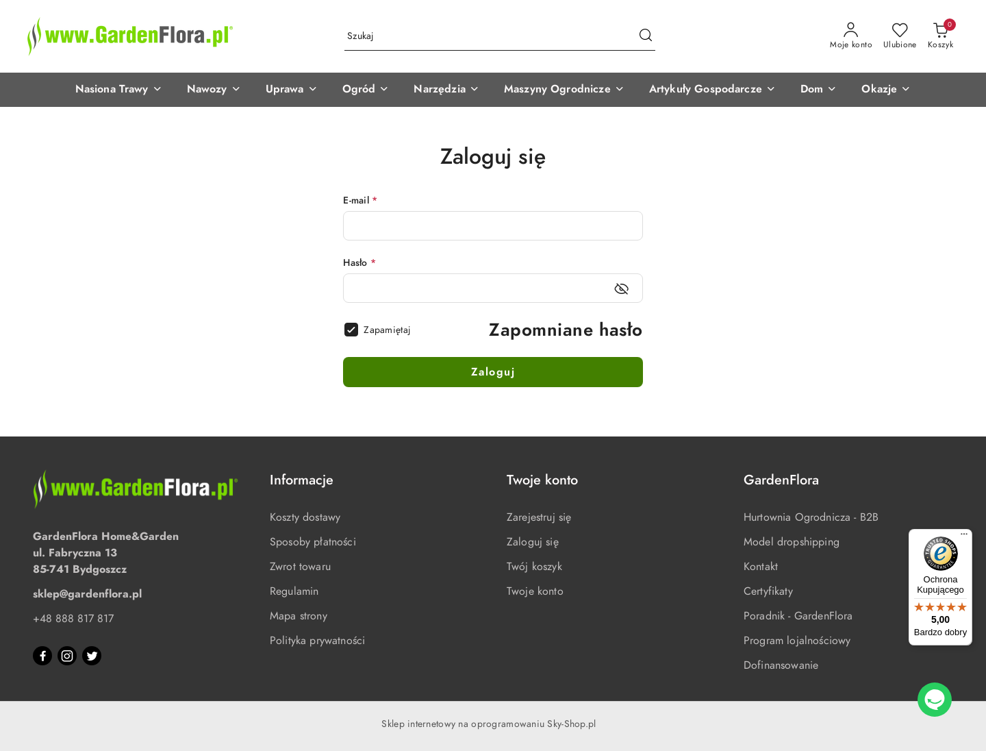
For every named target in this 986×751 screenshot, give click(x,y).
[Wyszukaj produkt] (499, 37)
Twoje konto (535, 591)
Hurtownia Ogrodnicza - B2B (811, 517)
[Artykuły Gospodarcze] (712, 90)
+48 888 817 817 (73, 618)
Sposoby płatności (313, 542)
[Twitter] (91, 655)
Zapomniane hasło (565, 329)
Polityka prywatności (317, 640)
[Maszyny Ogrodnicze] (564, 90)
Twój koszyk (534, 566)
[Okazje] (886, 90)
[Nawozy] (213, 90)
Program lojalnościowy (797, 640)
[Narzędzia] (446, 90)
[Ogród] (366, 90)
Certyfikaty (768, 591)
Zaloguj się (533, 542)
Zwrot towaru (300, 566)
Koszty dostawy (305, 517)
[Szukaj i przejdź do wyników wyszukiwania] (645, 36)
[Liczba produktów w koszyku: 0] (940, 36)
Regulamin (294, 591)
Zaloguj (493, 372)
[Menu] (964, 537)
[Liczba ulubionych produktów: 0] (900, 36)
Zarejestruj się (539, 517)
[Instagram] (67, 655)
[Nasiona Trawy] (119, 90)
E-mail (360, 200)
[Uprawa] (291, 90)
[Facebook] (42, 655)
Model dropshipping (791, 542)
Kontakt (761, 566)
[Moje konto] (851, 36)
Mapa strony (298, 616)
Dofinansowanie (781, 665)
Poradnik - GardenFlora (798, 616)
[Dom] (818, 90)
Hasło (359, 262)
